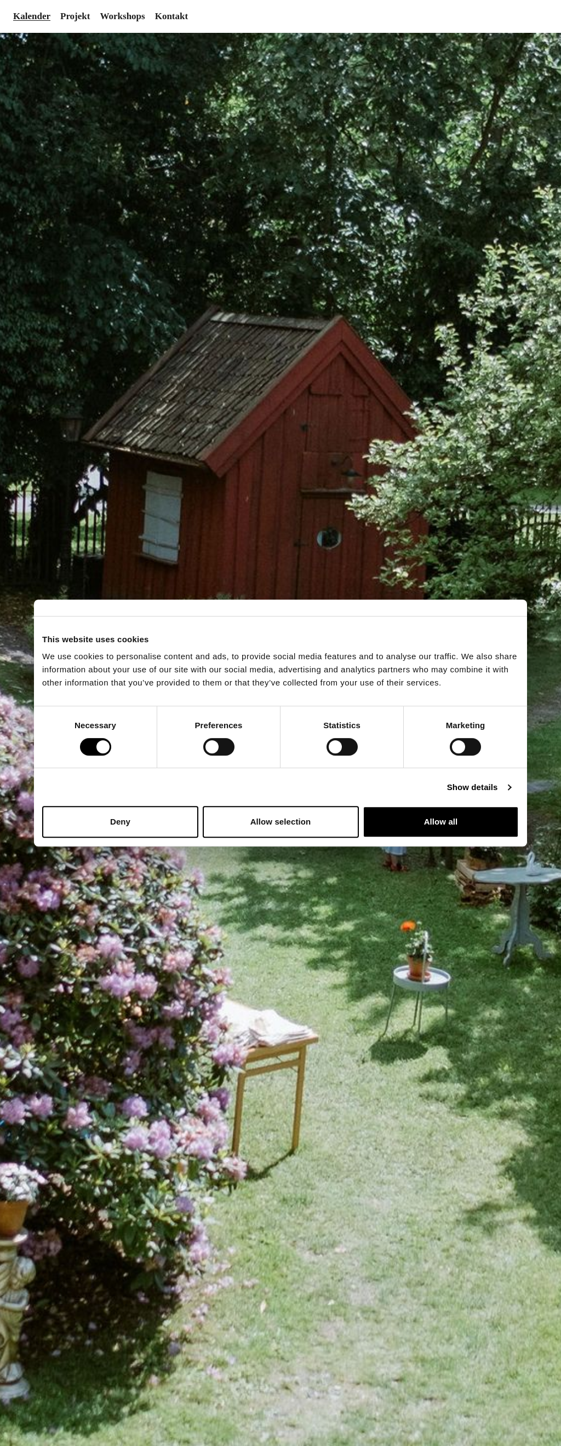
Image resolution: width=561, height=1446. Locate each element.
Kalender (31, 16)
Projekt (75, 16)
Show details (472, 787)
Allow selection (280, 821)
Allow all (441, 821)
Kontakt (171, 16)
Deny (120, 821)
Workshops (122, 16)
